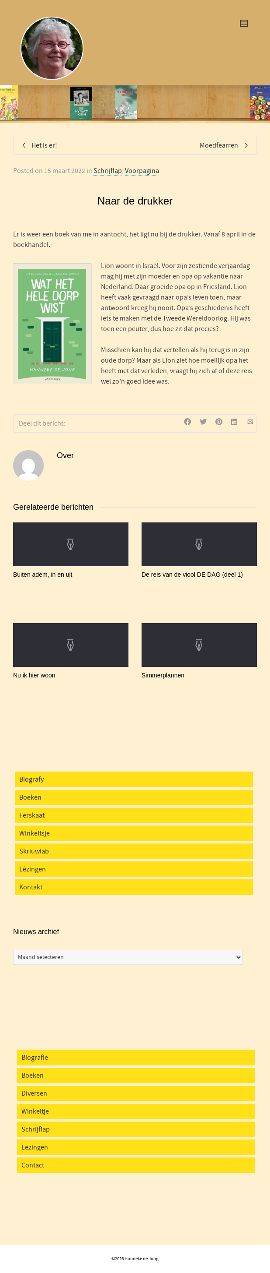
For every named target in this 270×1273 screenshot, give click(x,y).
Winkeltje (35, 1111)
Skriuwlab (34, 851)
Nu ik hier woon (34, 675)
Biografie (34, 1057)
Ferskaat (32, 815)
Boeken (30, 797)
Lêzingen (32, 869)
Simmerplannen (163, 675)
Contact (32, 1165)
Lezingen (34, 1147)
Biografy (31, 779)
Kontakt (30, 887)
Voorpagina (142, 170)
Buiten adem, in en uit (42, 574)
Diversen (34, 1093)
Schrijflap (107, 170)
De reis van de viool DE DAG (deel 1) (192, 574)
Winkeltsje (34, 833)
